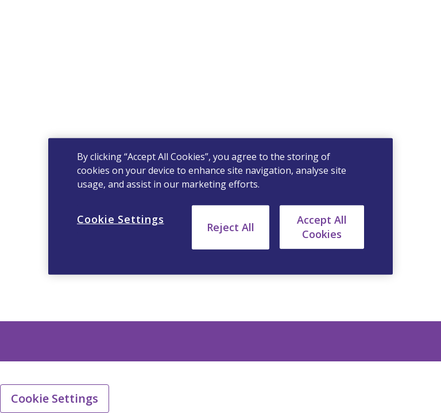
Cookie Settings (54, 398)
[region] (220, 206)
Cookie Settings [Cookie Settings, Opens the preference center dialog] (120, 219)
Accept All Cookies (322, 227)
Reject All (230, 227)
